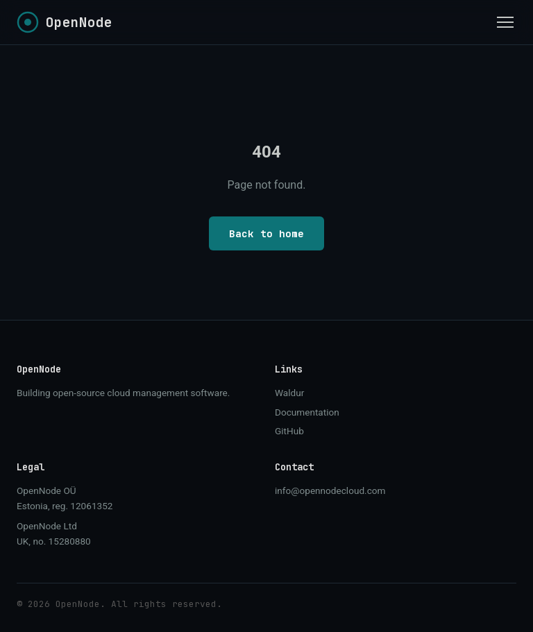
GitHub (289, 430)
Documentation (307, 412)
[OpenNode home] (64, 22)
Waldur (289, 392)
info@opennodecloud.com (330, 490)
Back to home (266, 233)
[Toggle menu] (505, 22)
